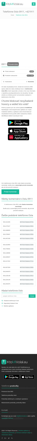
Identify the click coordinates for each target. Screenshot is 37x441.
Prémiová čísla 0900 (7, 391)
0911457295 (18, 238)
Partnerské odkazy (7, 434)
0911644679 (18, 272)
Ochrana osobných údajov (23, 432)
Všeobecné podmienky (8, 432)
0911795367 (18, 234)
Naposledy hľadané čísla (11, 303)
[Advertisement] (18, 41)
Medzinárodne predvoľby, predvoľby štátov (13, 402)
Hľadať (32, 296)
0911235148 (18, 276)
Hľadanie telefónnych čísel (11, 300)
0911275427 (18, 226)
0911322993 (18, 245)
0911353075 (18, 284)
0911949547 (18, 257)
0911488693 (18, 230)
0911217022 (18, 261)
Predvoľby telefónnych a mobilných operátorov (14, 399)
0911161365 (18, 222)
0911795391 (18, 249)
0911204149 (18, 280)
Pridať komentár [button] (10, 192)
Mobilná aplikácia (9, 306)
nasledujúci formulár (7, 418)
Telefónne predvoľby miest (8, 395)
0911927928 (18, 267)
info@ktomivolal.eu (21, 416)
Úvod (12, 15)
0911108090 (18, 253)
